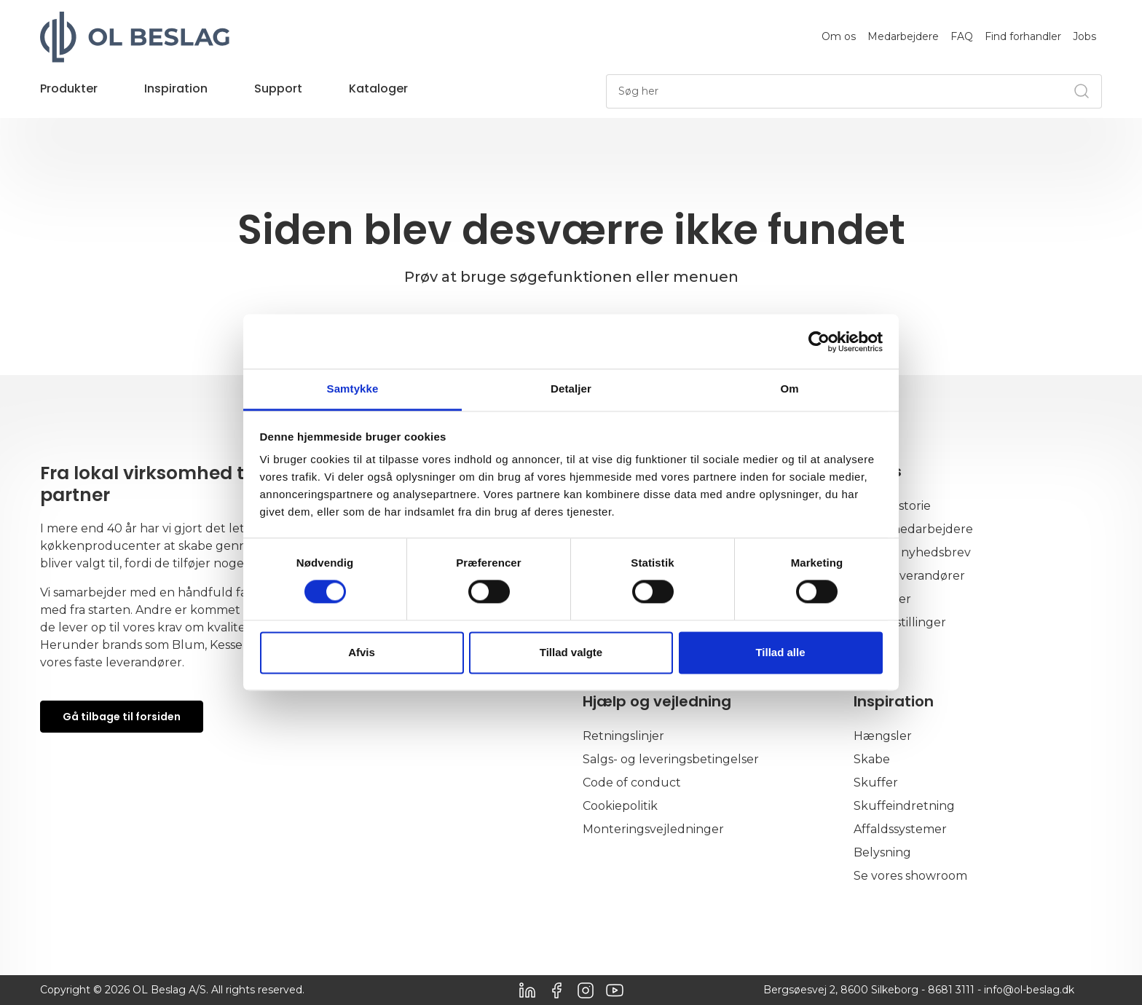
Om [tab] (789, 388)
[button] (69, 96)
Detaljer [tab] (571, 388)
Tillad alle (780, 652)
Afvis (361, 652)
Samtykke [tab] (353, 388)
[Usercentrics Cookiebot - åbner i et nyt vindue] (819, 341)
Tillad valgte (571, 652)
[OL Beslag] (134, 37)
